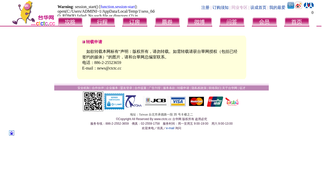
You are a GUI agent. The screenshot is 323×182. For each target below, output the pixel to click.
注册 (205, 7)
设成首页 (258, 7)
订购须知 (220, 7)
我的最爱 (277, 7)
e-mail (170, 128)
